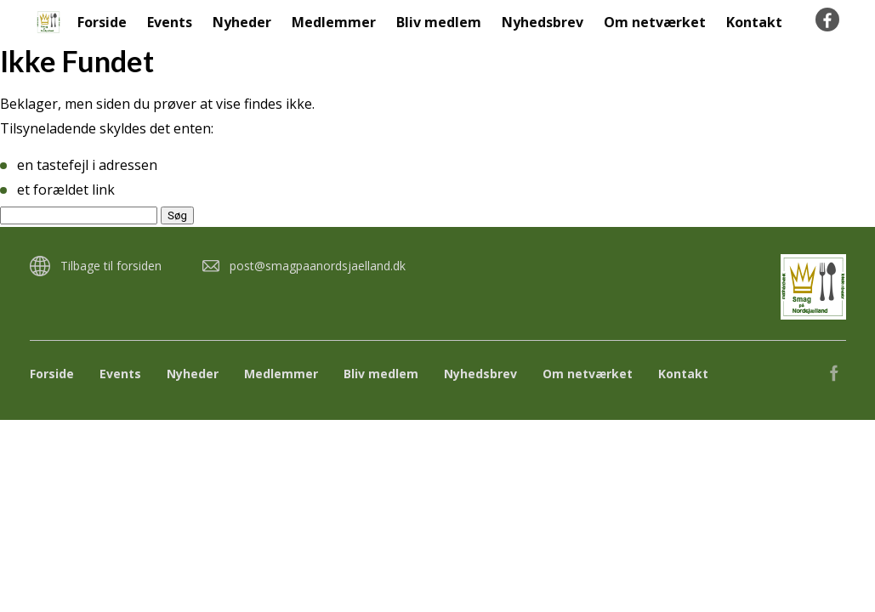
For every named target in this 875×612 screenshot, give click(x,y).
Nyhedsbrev (542, 22)
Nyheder (242, 22)
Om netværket (655, 22)
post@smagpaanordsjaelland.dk (318, 266)
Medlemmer (334, 22)
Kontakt (754, 22)
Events (169, 22)
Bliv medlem (438, 22)
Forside (102, 22)
